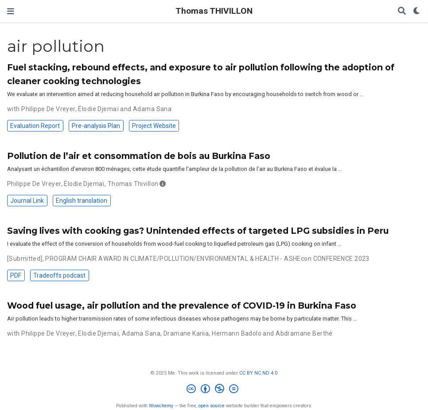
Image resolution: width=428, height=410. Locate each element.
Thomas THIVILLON (214, 11)
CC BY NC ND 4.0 (258, 373)
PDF (15, 275)
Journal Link (27, 200)
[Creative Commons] (214, 389)
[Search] (402, 11)
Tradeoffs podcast (59, 275)
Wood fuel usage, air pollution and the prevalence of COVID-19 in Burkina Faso (181, 305)
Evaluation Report (35, 125)
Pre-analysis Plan (96, 125)
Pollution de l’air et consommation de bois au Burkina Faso (138, 156)
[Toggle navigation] (10, 11)
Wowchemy (161, 406)
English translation (81, 200)
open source (211, 406)
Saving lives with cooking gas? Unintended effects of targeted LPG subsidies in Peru (198, 230)
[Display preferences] (417, 11)
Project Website (154, 125)
